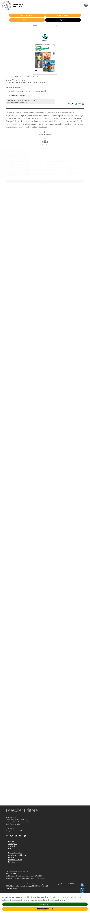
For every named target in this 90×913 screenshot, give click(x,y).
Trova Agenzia (12, 844)
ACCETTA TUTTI (45, 904)
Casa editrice (12, 841)
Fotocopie (11, 862)
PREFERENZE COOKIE (45, 909)
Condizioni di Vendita (15, 860)
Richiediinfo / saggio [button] (45, 142)
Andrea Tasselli (40, 91)
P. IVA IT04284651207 (12, 873)
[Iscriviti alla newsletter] (26, 836)
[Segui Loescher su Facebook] (8, 836)
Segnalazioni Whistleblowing (17, 855)
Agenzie (63, 20)
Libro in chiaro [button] (45, 133)
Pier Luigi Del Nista (15, 91)
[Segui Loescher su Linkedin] (17, 836)
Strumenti (27, 20)
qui (79, 897)
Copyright (11, 857)
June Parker (28, 91)
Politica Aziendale (11, 888)
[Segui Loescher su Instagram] (12, 836)
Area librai (11, 846)
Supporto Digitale (26, 15)
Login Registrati (63, 15)
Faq (9, 848)
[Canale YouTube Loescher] (21, 836)
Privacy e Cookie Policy (15, 853)
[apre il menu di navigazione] (86, 5)
